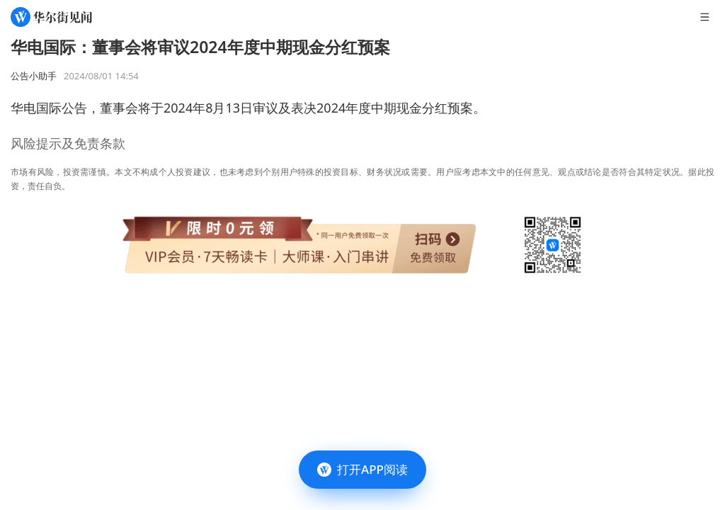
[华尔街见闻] (51, 17)
